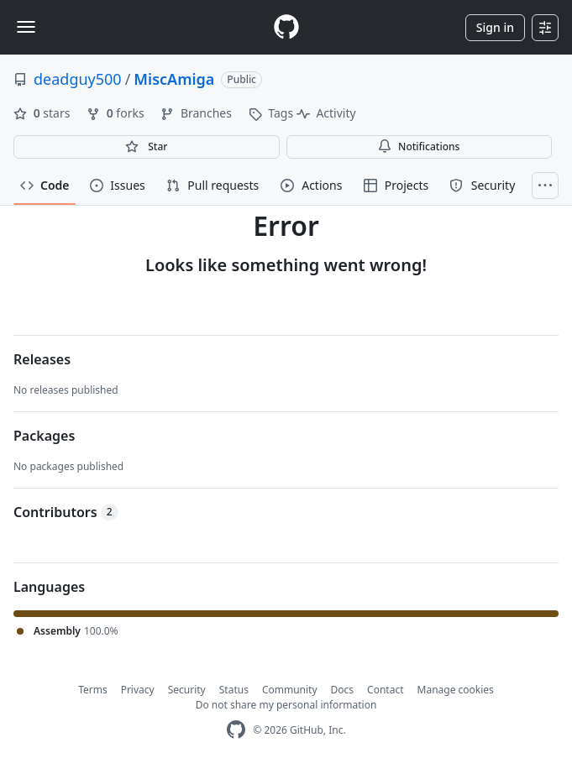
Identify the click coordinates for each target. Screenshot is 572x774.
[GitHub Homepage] (236, 729)
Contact (385, 689)
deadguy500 (78, 79)
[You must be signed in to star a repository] (146, 147)
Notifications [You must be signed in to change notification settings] (418, 146)
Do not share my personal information (286, 705)
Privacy (138, 689)
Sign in (495, 27)
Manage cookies (455, 689)
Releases (42, 359)
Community (289, 689)
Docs (342, 689)
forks (117, 113)
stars (43, 113)
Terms (93, 689)
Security (187, 689)
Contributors (65, 512)
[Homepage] (286, 27)
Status (234, 689)
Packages (44, 435)
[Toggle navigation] (26, 26)
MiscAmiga (174, 79)
